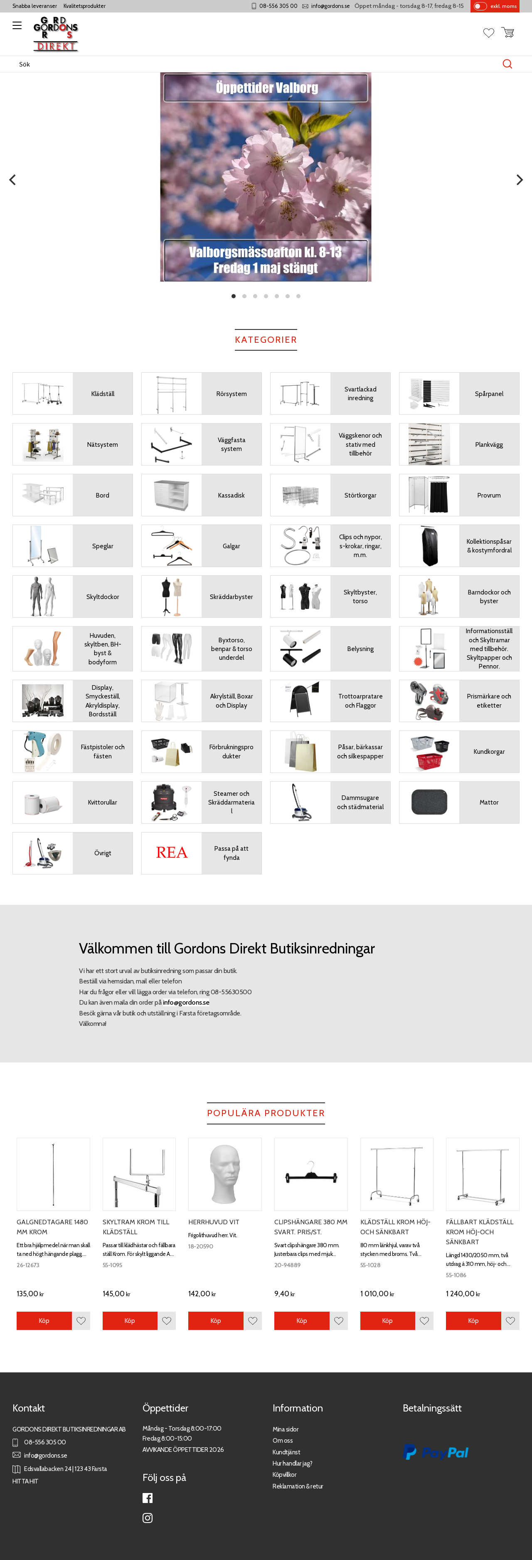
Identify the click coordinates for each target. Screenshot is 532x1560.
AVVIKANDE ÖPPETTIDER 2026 (183, 1450)
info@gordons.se (330, 6)
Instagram (148, 1518)
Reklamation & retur (298, 1486)
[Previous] (13, 180)
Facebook (148, 1498)
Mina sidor (285, 1429)
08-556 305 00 (278, 6)
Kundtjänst (286, 1452)
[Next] (519, 180)
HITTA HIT (25, 1481)
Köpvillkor (284, 1474)
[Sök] (507, 64)
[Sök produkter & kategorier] (257, 64)
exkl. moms (503, 6)
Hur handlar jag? (292, 1463)
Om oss (283, 1440)
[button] (15, 28)
